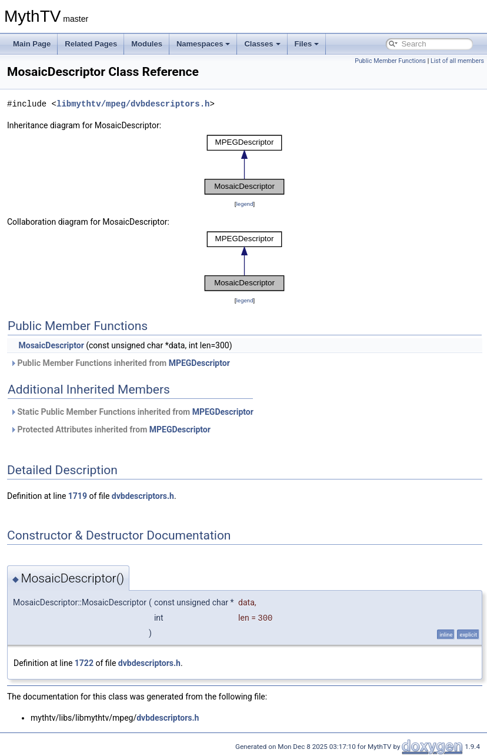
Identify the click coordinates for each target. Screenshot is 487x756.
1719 (77, 496)
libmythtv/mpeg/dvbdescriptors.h (132, 103)
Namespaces (203, 43)
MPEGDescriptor (199, 363)
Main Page (32, 43)
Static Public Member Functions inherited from (131, 412)
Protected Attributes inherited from (110, 429)
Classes (262, 43)
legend (244, 204)
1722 (84, 663)
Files (307, 43)
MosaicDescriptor (51, 345)
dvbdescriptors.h (143, 496)
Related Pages (91, 43)
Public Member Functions (390, 61)
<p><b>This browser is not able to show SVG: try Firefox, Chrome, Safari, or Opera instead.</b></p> (245, 165)
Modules (146, 43)
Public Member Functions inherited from (120, 363)
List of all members (457, 61)
